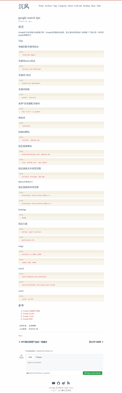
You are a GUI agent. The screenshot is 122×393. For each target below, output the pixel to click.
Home (41, 6)
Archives (48, 6)
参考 (31, 182)
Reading (86, 6)
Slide (99, 6)
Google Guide (28, 314)
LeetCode (78, 6)
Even (71, 388)
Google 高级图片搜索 (31, 311)
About (70, 6)
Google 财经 (28, 319)
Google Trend (28, 316)
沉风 (23, 6)
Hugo (53, 388)
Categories (62, 6)
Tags (55, 6)
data (29, 21)
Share (93, 6)
